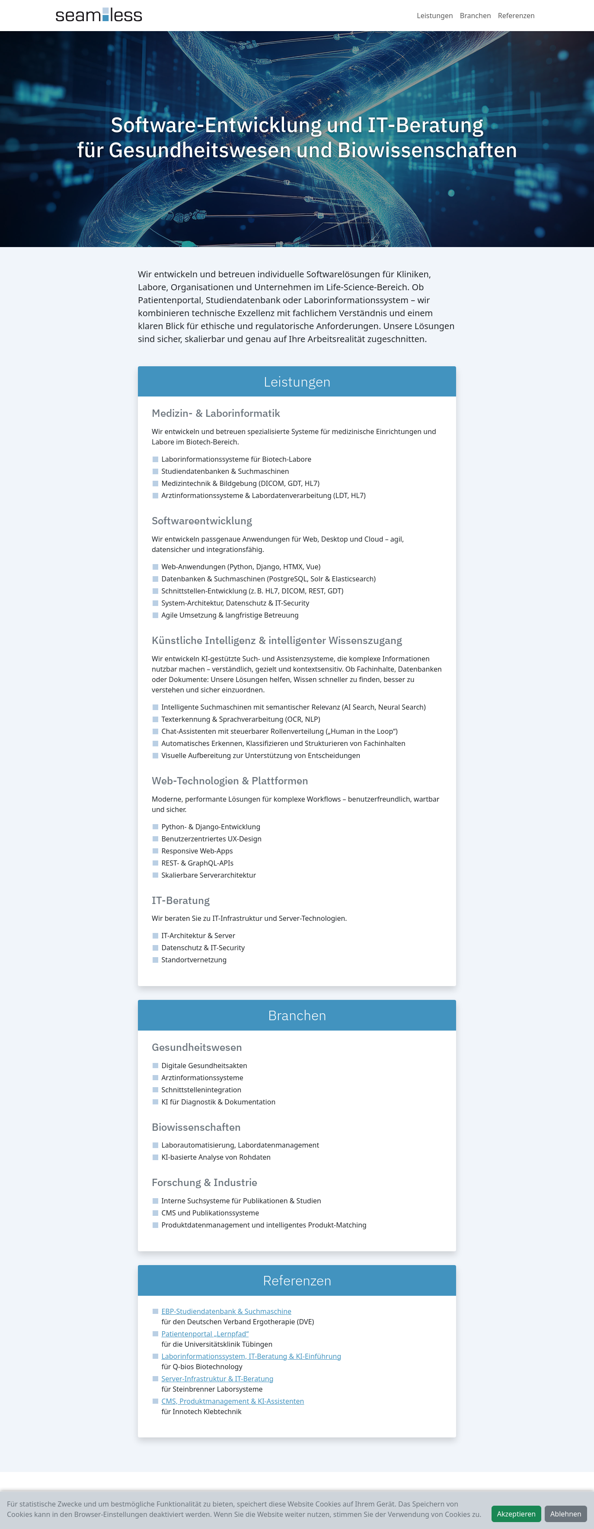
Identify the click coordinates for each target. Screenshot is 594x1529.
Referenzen (516, 15)
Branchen (475, 15)
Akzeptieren (516, 1514)
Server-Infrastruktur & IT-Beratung (217, 1378)
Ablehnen (565, 1514)
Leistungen (435, 15)
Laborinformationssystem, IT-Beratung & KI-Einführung (251, 1356)
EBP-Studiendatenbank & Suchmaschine (226, 1311)
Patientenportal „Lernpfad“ (205, 1334)
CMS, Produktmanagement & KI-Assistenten (232, 1401)
